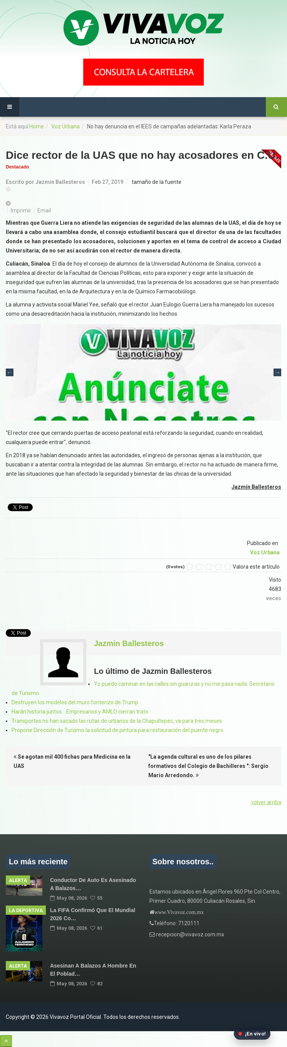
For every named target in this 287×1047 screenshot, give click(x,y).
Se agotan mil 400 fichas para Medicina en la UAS (72, 761)
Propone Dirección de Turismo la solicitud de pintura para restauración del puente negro (117, 730)
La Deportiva (26, 910)
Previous (9, 372)
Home (36, 126)
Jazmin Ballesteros (60, 182)
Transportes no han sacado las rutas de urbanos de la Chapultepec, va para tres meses (117, 721)
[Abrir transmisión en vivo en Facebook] (252, 1034)
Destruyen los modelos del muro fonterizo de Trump (75, 702)
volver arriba (266, 802)
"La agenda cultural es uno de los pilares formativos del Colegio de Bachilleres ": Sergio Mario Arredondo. (208, 766)
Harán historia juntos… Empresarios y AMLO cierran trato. (80, 712)
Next (277, 372)
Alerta (18, 880)
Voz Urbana (65, 126)
